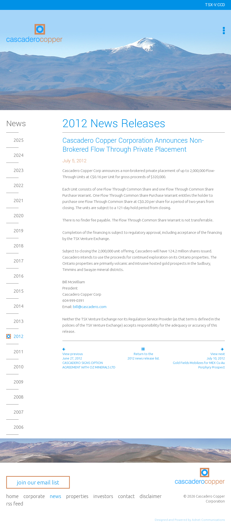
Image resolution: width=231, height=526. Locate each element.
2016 (19, 275)
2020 (19, 215)
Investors (103, 496)
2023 (19, 170)
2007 (19, 411)
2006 (19, 427)
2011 (19, 351)
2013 (19, 321)
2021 (19, 200)
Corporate (34, 496)
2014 (19, 306)
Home (12, 496)
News (55, 496)
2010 (19, 366)
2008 (19, 396)
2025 (19, 140)
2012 (19, 336)
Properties (77, 496)
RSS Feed (14, 503)
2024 (19, 155)
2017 (19, 260)
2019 (19, 230)
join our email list (38, 482)
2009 (19, 381)
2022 (19, 185)
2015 (19, 290)
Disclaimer (151, 496)
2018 (19, 245)
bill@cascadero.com (89, 307)
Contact (126, 496)
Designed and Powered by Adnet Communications (190, 519)
